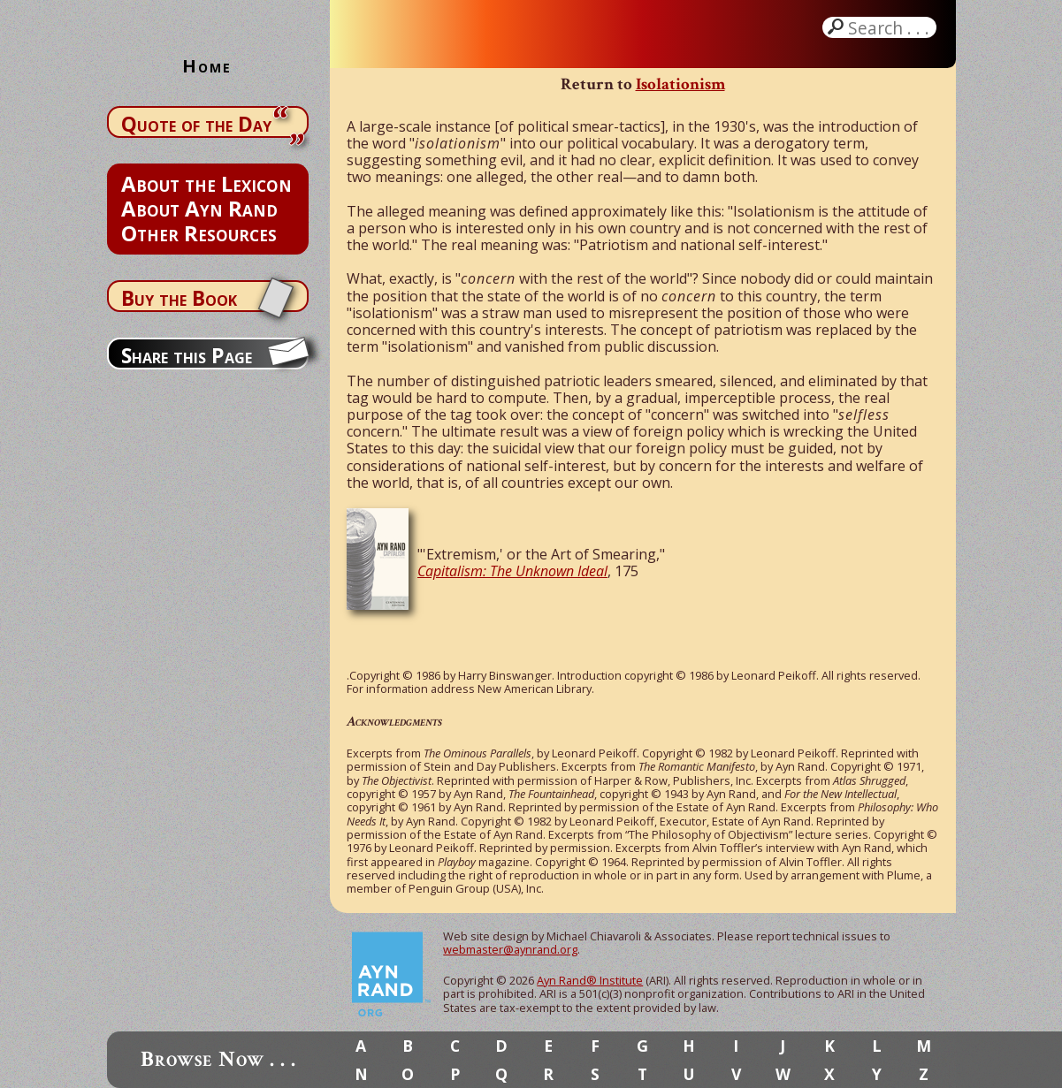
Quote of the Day (196, 124)
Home (207, 66)
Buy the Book (179, 298)
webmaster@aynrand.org (510, 949)
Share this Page (186, 355)
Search (890, 27)
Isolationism (680, 84)
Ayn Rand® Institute (590, 980)
